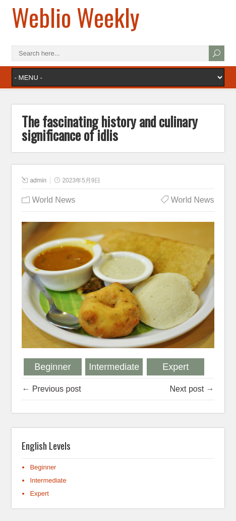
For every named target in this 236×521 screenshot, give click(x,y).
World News (53, 200)
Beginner (52, 367)
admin (38, 180)
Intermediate (114, 367)
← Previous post (51, 389)
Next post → (192, 389)
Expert (175, 367)
